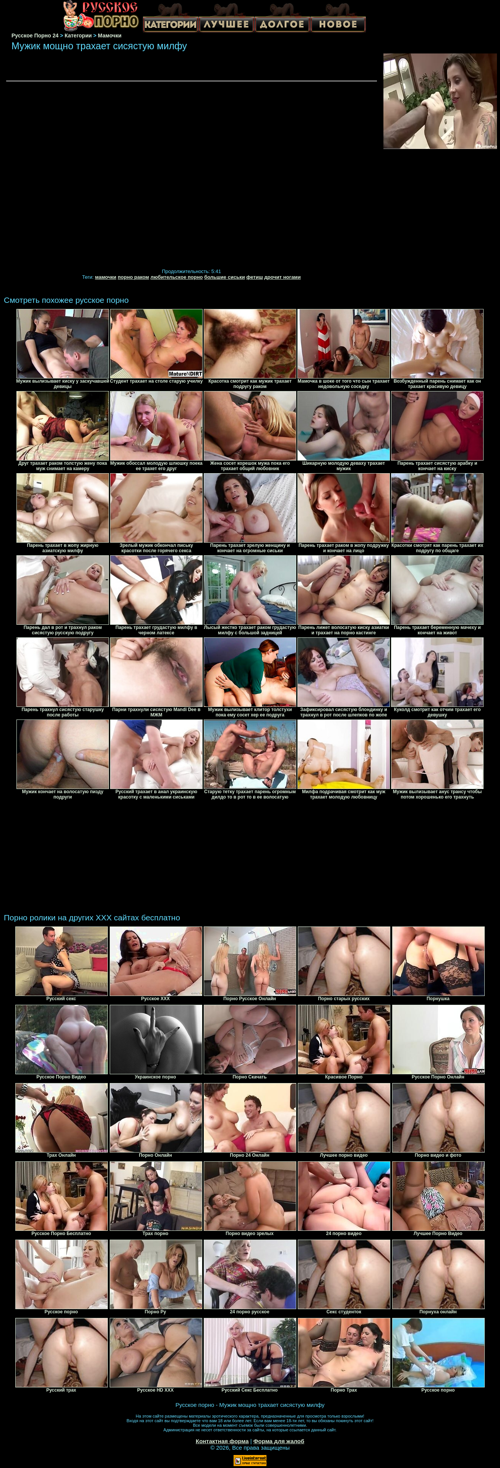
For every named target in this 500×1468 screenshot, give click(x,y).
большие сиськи (224, 277)
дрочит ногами (282, 277)
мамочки (105, 277)
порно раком (133, 277)
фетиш (254, 277)
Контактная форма (222, 1441)
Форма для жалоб (278, 1441)
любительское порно (177, 277)
